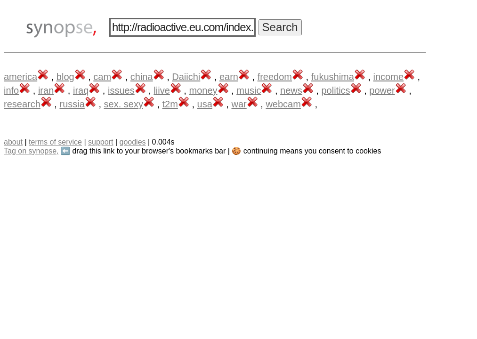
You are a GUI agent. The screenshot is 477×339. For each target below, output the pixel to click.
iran (46, 90)
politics (335, 90)
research (22, 104)
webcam (283, 104)
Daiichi (186, 77)
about (13, 142)
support (100, 142)
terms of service (55, 142)
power (382, 90)
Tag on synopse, (31, 151)
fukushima (332, 77)
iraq (81, 90)
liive (162, 90)
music (248, 90)
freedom (275, 77)
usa (204, 104)
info (11, 90)
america (20, 77)
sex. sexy (123, 104)
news (291, 90)
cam (102, 77)
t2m (170, 104)
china (141, 77)
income (388, 77)
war (238, 104)
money (203, 90)
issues (121, 90)
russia (71, 104)
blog (65, 77)
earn (228, 77)
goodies (132, 142)
